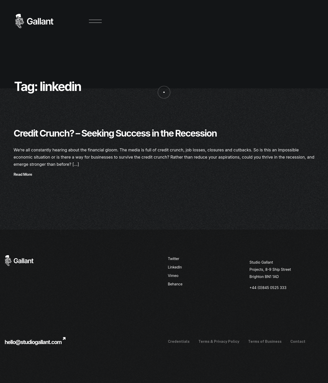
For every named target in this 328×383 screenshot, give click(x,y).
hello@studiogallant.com (33, 342)
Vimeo (173, 275)
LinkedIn (175, 267)
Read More (23, 174)
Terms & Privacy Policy (218, 341)
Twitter (173, 258)
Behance (175, 284)
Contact (297, 341)
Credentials (179, 341)
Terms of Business (265, 341)
